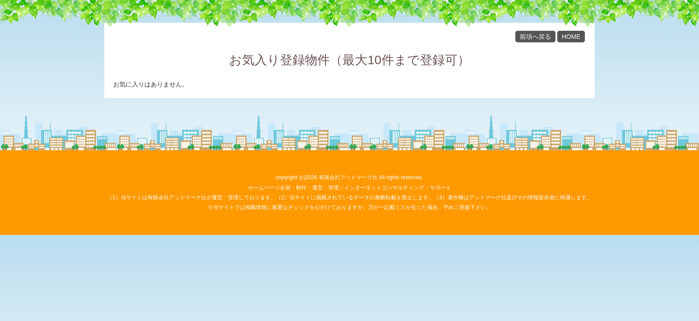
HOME (571, 36)
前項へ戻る (535, 36)
